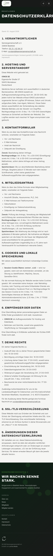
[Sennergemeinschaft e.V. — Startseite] (6, 3)
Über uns (5, 499)
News (4, 502)
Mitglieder (5, 505)
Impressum (6, 522)
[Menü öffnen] (48, 3)
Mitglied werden (7, 508)
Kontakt (4, 519)
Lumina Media (13, 546)
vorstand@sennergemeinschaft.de (22, 51)
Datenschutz (6, 525)
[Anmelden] (43, 3)
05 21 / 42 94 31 (15, 49)
